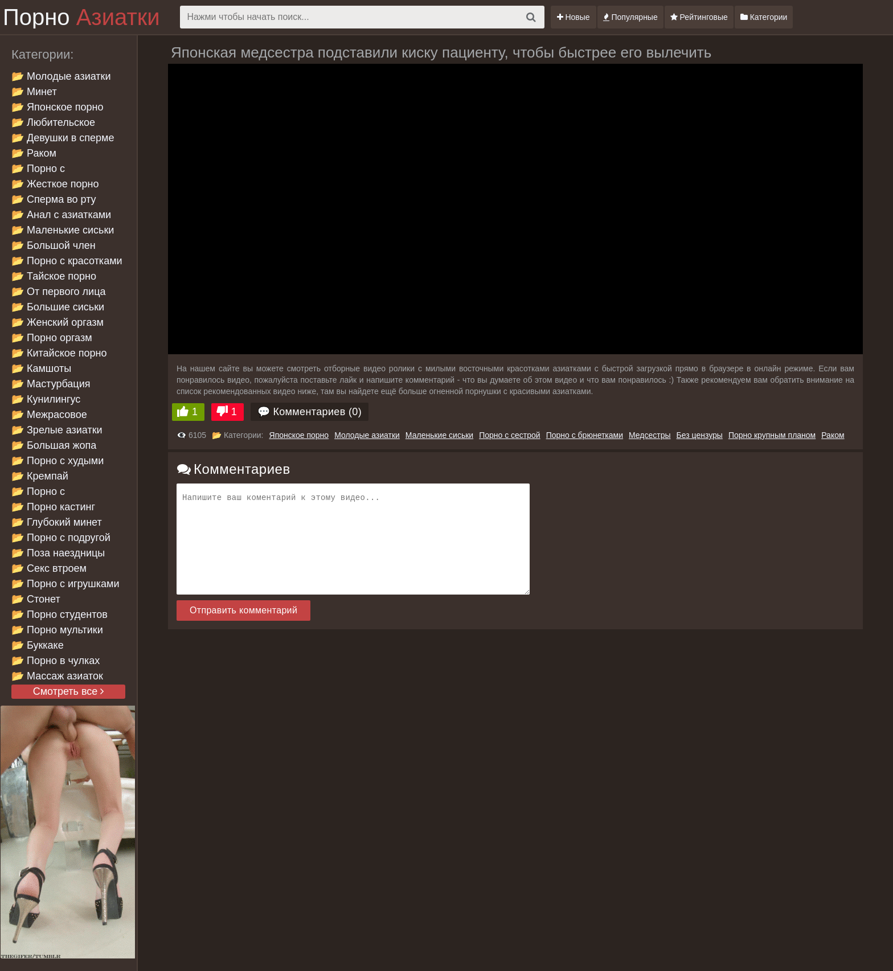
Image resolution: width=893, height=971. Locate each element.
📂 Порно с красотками (66, 261)
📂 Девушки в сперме (62, 138)
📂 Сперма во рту (53, 199)
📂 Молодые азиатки (61, 76)
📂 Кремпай (39, 476)
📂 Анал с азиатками (61, 214)
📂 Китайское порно (58, 353)
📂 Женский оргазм (57, 322)
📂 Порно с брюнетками (40, 169)
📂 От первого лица (58, 291)
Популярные (630, 17)
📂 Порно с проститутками (46, 492)
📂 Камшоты (41, 368)
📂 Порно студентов (59, 614)
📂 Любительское (53, 122)
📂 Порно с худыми (57, 460)
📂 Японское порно (57, 107)
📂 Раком (33, 153)
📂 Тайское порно (53, 276)
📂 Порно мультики (57, 630)
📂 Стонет (35, 599)
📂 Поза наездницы (58, 553)
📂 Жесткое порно (55, 184)
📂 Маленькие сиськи (62, 230)
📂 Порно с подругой (60, 537)
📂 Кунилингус (45, 399)
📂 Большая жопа (53, 445)
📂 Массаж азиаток (57, 676)
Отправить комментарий (243, 610)
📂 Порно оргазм (51, 337)
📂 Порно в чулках (55, 660)
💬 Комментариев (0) (309, 411)
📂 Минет (34, 91)
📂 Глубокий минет (56, 522)
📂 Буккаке (37, 645)
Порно (81, 17)
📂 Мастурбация (50, 384)
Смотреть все (68, 691)
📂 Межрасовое (49, 414)
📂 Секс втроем (49, 568)
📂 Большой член (53, 245)
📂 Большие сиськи (57, 307)
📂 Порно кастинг (53, 507)
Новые (573, 17)
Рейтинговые (699, 17)
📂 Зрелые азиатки (57, 430)
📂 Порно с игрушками (65, 583)
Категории (764, 17)
